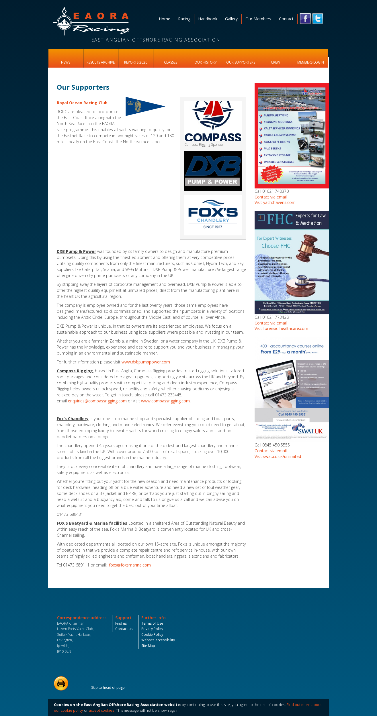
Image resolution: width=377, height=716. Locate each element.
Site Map (148, 645)
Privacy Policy (152, 628)
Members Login (310, 62)
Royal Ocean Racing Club (82, 102)
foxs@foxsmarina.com (130, 565)
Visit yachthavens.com (275, 202)
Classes (170, 62)
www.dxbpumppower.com (146, 362)
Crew (275, 62)
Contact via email (271, 197)
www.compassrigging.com (165, 401)
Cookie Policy (152, 634)
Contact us (123, 628)
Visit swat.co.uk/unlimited (278, 456)
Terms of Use (152, 623)
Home (164, 18)
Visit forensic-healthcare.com (281, 328)
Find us (121, 623)
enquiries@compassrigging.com (97, 401)
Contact (286, 18)
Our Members (258, 18)
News (65, 62)
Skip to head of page (108, 687)
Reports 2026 (135, 62)
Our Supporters (240, 62)
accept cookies (101, 710)
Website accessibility (158, 640)
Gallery (231, 18)
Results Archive (101, 62)
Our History (205, 62)
